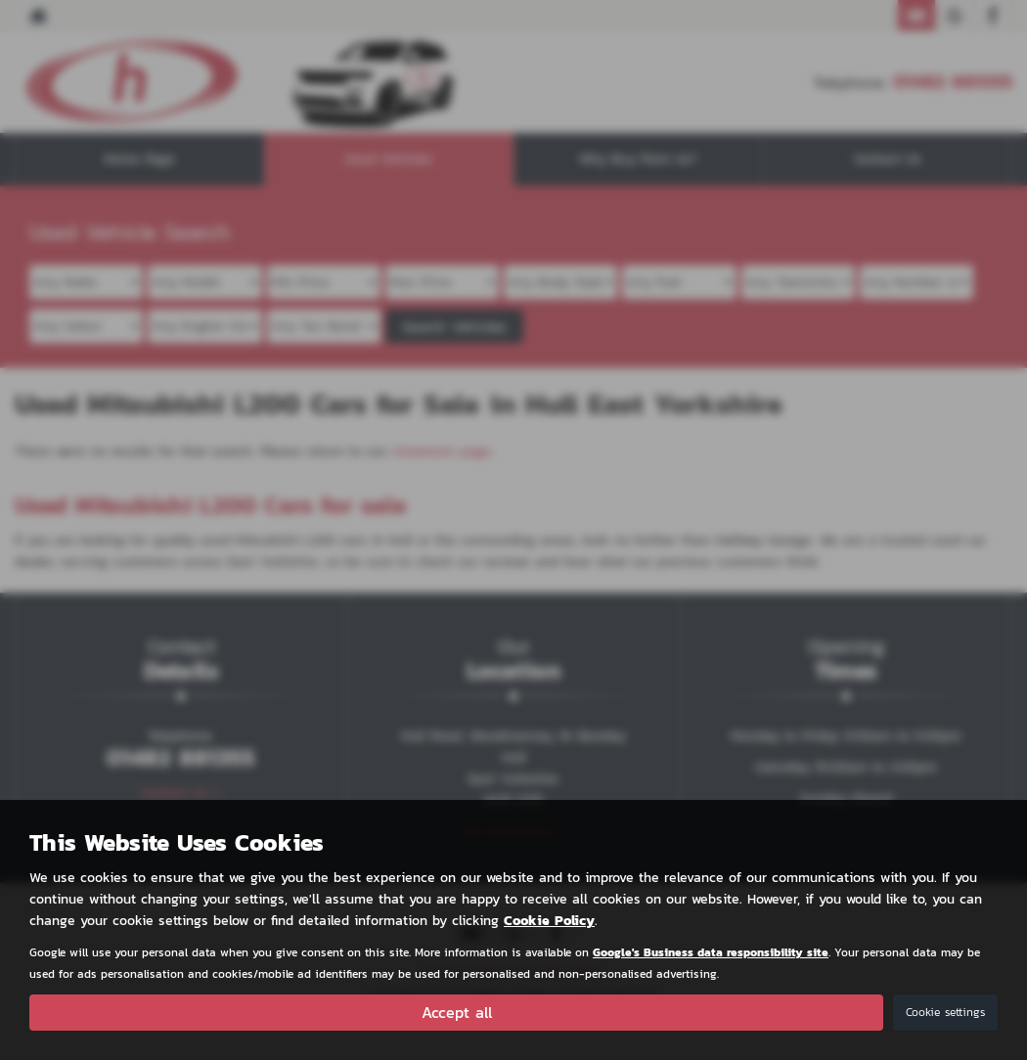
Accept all (457, 1012)
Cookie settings (945, 1012)
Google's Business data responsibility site (710, 952)
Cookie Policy (549, 920)
